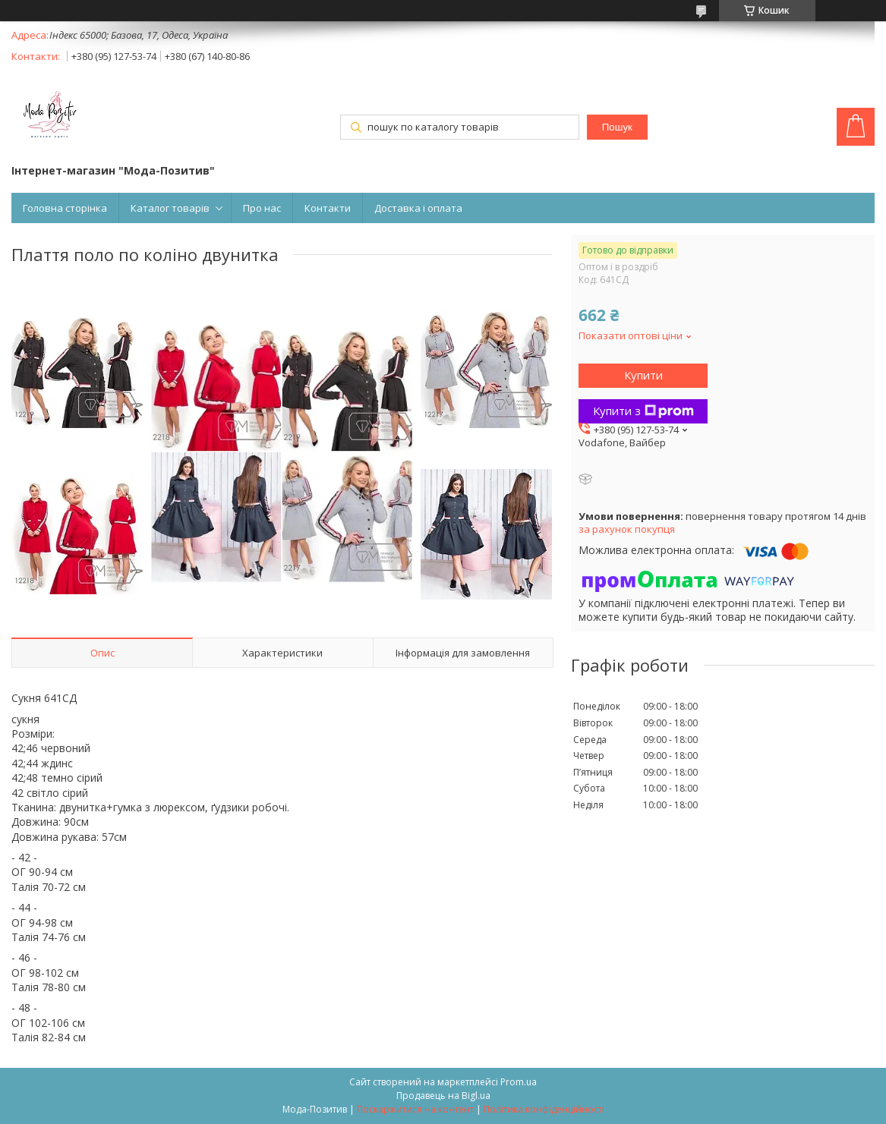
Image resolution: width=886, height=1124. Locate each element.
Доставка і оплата (418, 208)
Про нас (262, 208)
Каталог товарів (170, 208)
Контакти (327, 208)
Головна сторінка (65, 208)
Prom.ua (518, 1081)
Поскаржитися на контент (415, 1109)
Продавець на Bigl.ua (443, 1095)
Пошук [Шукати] (617, 127)
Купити (643, 375)
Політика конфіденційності (544, 1109)
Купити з (643, 410)
